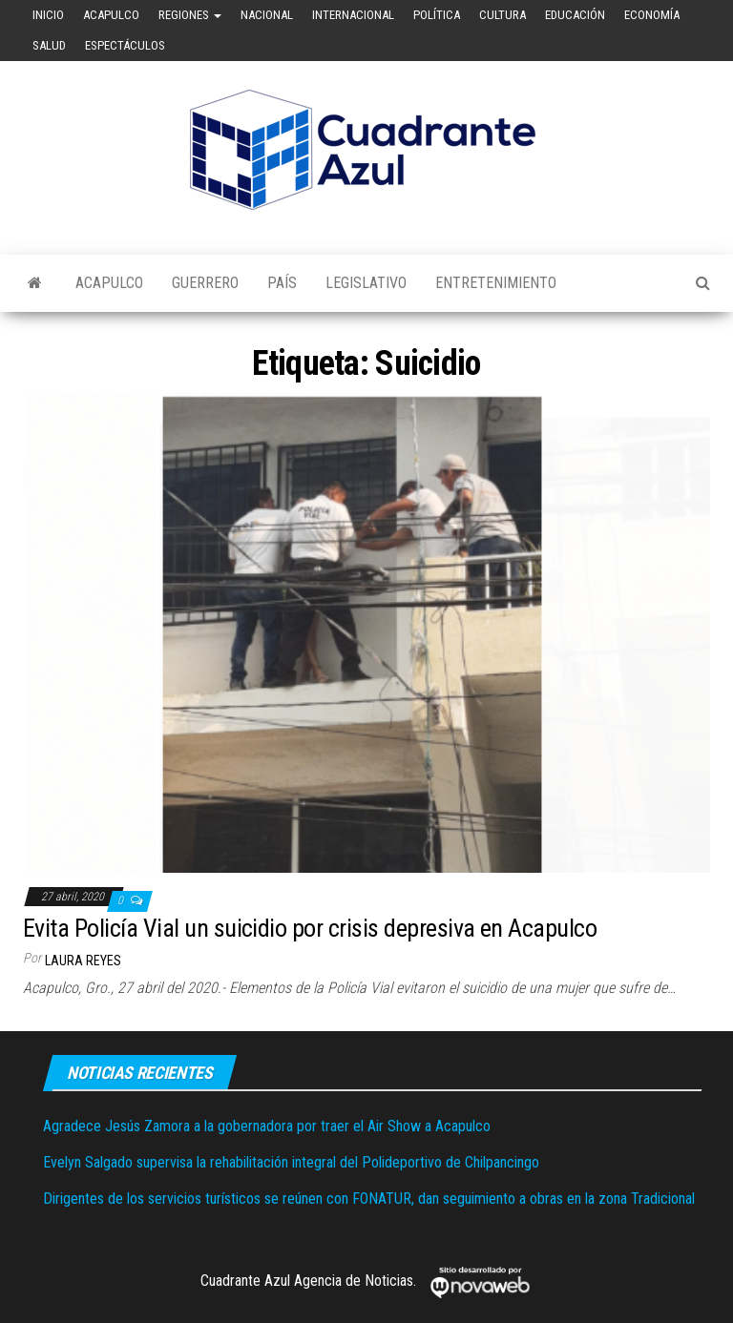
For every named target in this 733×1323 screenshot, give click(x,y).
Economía (652, 15)
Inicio (48, 15)
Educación (575, 15)
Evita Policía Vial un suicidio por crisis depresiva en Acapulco (310, 928)
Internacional (353, 15)
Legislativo (366, 283)
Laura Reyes (83, 960)
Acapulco (111, 15)
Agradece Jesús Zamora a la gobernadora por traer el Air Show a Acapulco (267, 1126)
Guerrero (205, 283)
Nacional (267, 15)
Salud (49, 45)
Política (436, 15)
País (282, 283)
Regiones (189, 15)
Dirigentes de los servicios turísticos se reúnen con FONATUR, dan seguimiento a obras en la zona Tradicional (369, 1198)
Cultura (502, 15)
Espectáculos (125, 45)
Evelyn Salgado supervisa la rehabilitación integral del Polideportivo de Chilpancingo (291, 1162)
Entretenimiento (495, 283)
